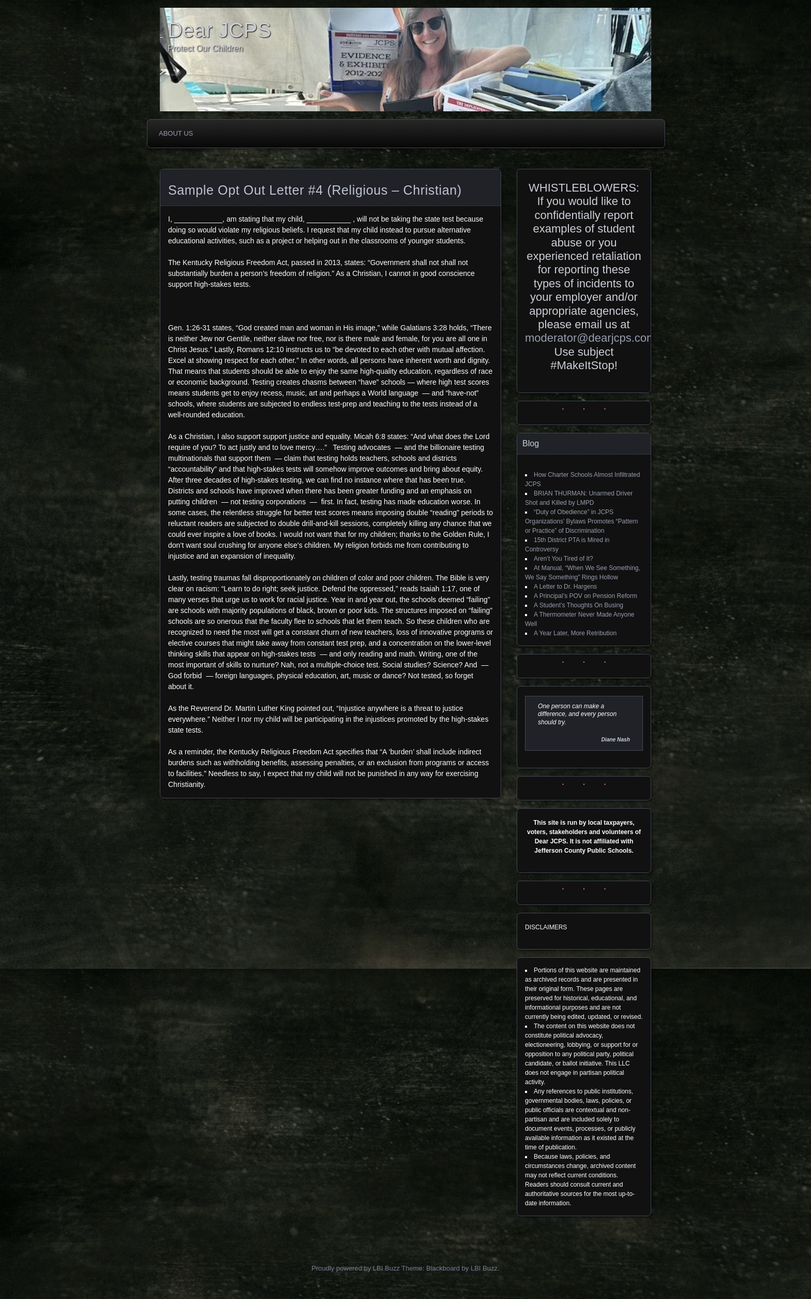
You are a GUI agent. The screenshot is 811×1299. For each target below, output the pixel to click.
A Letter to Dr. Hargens (565, 586)
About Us (176, 133)
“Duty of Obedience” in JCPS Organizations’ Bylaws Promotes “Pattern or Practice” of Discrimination (581, 521)
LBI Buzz (484, 1268)
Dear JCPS (219, 30)
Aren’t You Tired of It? (563, 558)
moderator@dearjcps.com (590, 337)
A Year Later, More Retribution (575, 633)
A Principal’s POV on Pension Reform (585, 596)
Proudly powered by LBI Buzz (355, 1268)
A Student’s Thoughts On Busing (578, 605)
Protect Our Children (205, 48)
